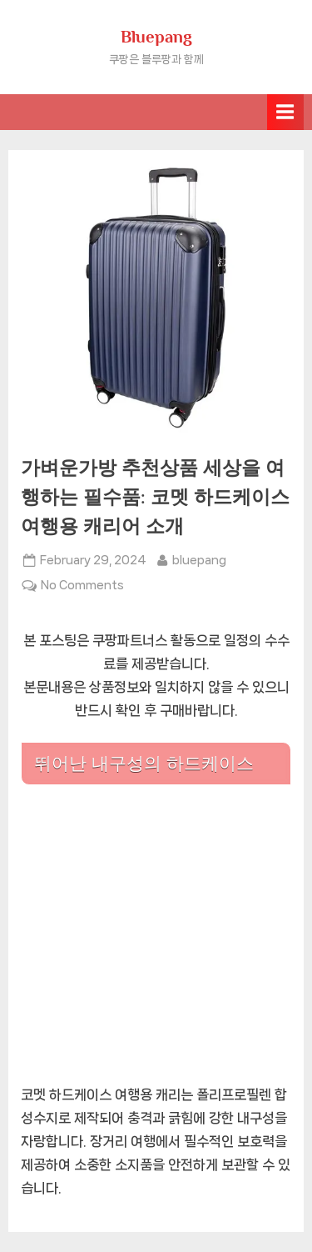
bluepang (199, 558)
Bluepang (156, 37)
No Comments (82, 585)
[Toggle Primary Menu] (285, 112)
